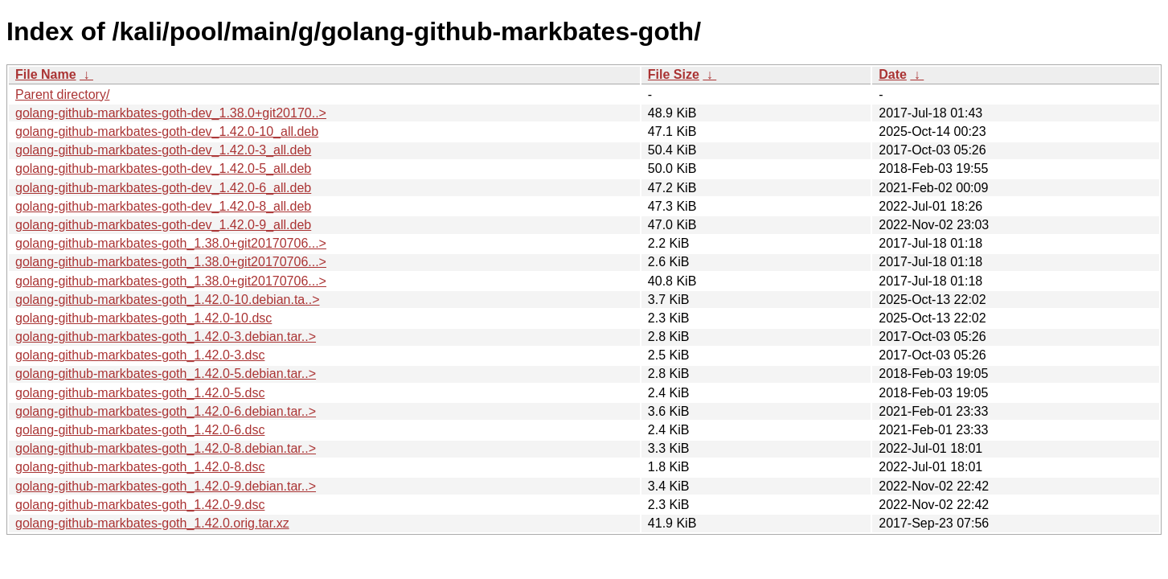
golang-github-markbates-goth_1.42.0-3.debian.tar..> (165, 336)
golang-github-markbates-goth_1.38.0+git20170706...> (170, 243)
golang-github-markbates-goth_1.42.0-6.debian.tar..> (165, 411)
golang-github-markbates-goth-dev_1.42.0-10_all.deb (166, 131)
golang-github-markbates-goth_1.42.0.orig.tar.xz (152, 523)
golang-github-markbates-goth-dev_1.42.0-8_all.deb (163, 206)
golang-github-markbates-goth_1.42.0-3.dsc (139, 355)
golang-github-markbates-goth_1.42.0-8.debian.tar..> (165, 448)
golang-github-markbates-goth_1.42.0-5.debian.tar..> (165, 373)
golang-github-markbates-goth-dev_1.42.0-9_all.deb (163, 225)
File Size (673, 74)
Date (893, 74)
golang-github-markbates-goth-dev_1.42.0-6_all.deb (163, 188)
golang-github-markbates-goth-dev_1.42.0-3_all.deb (163, 150)
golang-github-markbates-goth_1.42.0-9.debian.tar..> (165, 486)
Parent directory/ (62, 94)
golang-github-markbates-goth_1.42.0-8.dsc (139, 467)
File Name (45, 74)
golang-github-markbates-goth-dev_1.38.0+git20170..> (170, 113)
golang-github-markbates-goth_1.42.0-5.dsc (139, 393)
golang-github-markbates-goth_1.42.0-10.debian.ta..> (167, 299)
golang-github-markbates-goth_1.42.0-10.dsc (143, 318)
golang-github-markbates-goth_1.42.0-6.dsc (139, 430)
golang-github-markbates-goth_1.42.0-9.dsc (139, 504)
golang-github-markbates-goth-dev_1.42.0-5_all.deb (163, 168)
